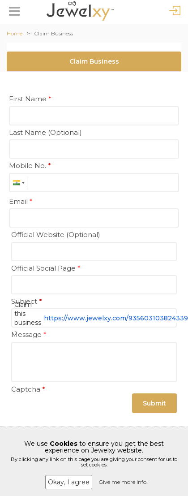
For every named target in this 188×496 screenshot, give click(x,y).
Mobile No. (30, 165)
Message (29, 334)
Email (21, 201)
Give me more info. (123, 482)
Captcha (28, 389)
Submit (154, 403)
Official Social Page (46, 268)
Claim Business (53, 33)
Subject (26, 301)
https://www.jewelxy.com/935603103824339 (116, 318)
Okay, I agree (69, 482)
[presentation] (79, 413)
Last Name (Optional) (45, 132)
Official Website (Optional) (55, 234)
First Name (30, 99)
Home (14, 33)
